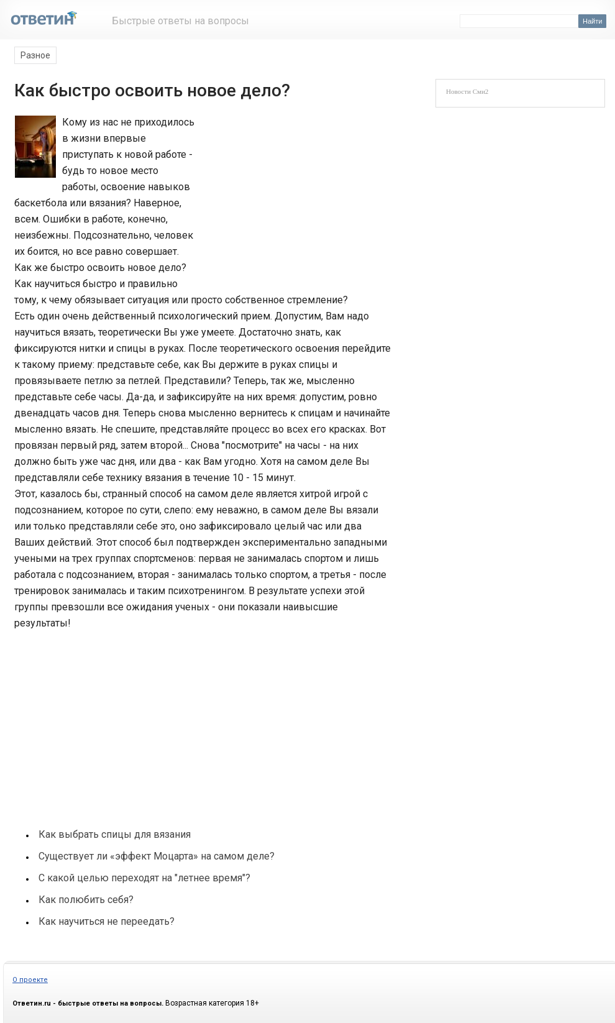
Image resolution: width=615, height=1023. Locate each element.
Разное (35, 55)
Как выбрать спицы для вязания (115, 834)
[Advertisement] (290, 197)
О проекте (30, 980)
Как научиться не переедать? (107, 921)
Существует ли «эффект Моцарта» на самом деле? (157, 856)
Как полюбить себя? (86, 900)
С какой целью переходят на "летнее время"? (144, 878)
